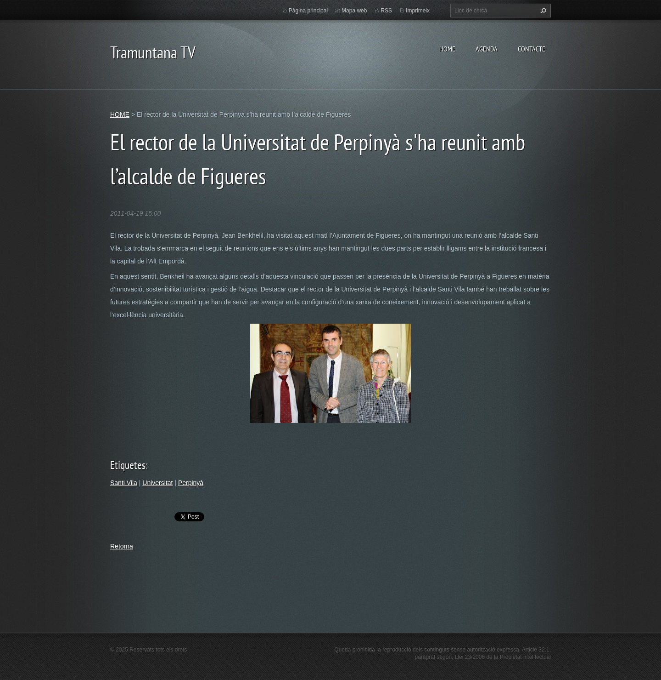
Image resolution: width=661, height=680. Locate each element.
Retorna (121, 546)
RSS (386, 10)
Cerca (542, 10)
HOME (447, 48)
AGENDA (487, 48)
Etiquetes (128, 465)
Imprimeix (418, 10)
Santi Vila (123, 482)
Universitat (157, 482)
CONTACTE (531, 48)
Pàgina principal (308, 10)
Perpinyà (190, 482)
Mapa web (354, 10)
